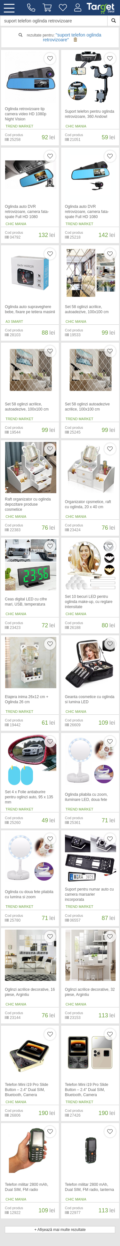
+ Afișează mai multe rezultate (59, 1229)
